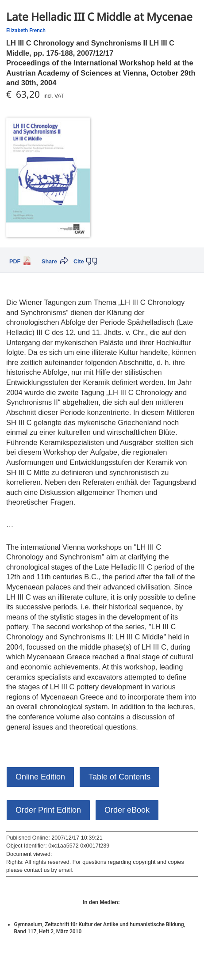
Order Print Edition (48, 810)
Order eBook (127, 810)
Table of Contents (119, 776)
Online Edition (40, 776)
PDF (14, 262)
